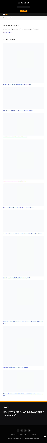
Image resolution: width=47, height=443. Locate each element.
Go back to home (7, 32)
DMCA (29, 434)
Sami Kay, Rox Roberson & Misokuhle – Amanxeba (15, 367)
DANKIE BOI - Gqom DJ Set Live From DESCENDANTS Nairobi (18, 110)
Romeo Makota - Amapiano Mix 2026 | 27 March (15, 137)
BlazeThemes (36, 438)
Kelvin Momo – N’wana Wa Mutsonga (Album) (14, 181)
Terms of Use (23, 434)
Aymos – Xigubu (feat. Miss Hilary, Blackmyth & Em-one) (17, 84)
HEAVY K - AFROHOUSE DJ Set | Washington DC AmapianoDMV (18, 207)
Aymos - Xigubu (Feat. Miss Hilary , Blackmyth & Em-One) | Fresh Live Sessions (22, 233)
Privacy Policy (14, 434)
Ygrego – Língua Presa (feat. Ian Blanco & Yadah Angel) (16, 277)
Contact (34, 434)
